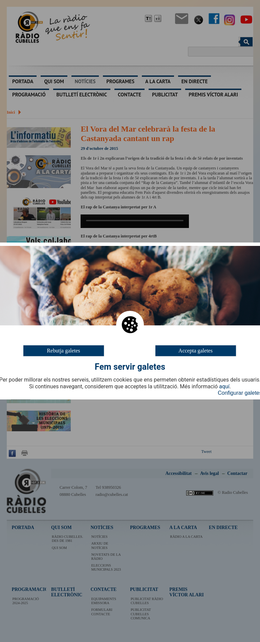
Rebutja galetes (63, 350)
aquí (224, 387)
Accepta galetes (195, 350)
